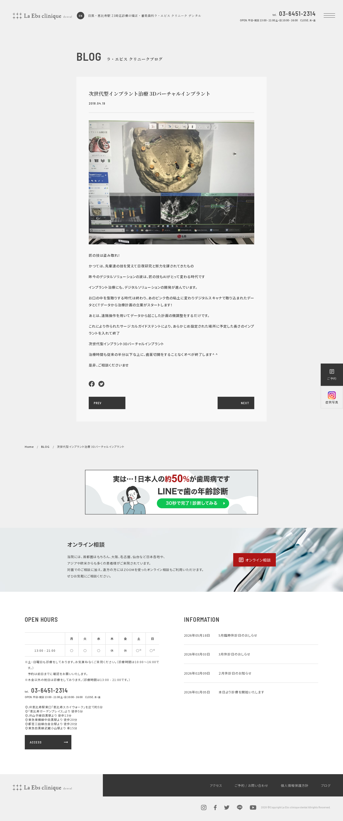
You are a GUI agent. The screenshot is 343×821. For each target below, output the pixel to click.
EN (81, 15)
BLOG (45, 447)
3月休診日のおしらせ (235, 654)
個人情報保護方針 (295, 785)
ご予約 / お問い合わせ (251, 785)
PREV (98, 403)
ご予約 (332, 374)
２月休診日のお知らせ (235, 673)
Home (29, 447)
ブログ (326, 785)
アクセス (216, 785)
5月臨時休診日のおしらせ (238, 635)
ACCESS (49, 742)
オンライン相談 (254, 560)
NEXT (245, 403)
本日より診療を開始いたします (241, 692)
